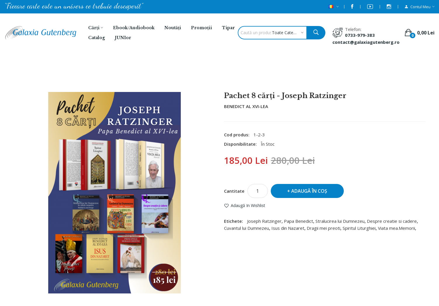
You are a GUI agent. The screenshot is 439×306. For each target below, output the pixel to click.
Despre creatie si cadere (392, 221)
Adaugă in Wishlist (248, 205)
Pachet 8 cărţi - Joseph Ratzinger (227, 76)
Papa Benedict (298, 221)
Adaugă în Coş (309, 191)
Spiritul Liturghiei (359, 228)
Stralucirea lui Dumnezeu (340, 221)
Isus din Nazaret (287, 228)
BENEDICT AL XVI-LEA (246, 106)
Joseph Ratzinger (264, 221)
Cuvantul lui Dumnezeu (246, 228)
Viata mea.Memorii (396, 228)
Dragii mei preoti (323, 228)
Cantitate (234, 191)
